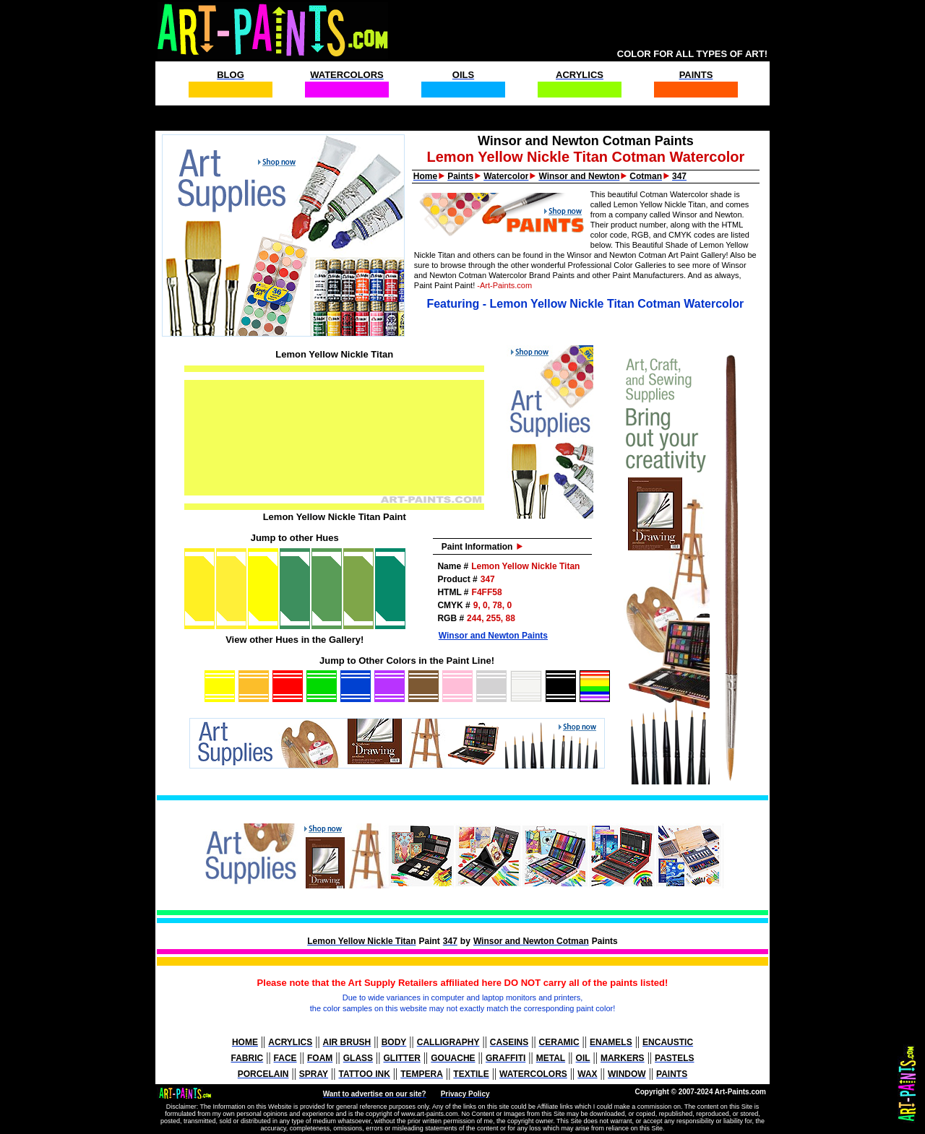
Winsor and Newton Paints (493, 636)
